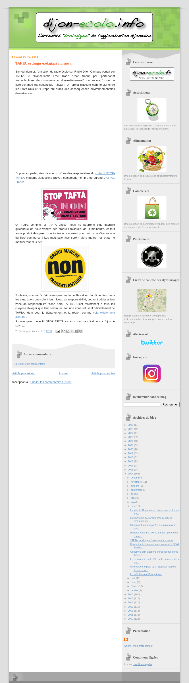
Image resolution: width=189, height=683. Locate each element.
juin (133, 502)
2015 (131, 469)
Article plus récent (23, 373)
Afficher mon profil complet (138, 645)
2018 (131, 457)
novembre (136, 481)
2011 (131, 602)
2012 (131, 598)
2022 (131, 441)
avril (133, 578)
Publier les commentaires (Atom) (51, 382)
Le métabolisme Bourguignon (146, 574)
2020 (131, 449)
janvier (135, 590)
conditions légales (142, 664)
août (133, 493)
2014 (131, 473)
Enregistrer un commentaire (30, 364)
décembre (136, 477)
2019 (131, 453)
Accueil (63, 373)
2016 (131, 465)
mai (133, 506)
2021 (131, 445)
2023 (131, 437)
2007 (131, 618)
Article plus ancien (103, 373)
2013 (131, 594)
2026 (131, 425)
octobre (135, 485)
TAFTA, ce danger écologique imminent (151, 540)
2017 (131, 461)
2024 (131, 433)
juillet (134, 498)
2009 (131, 610)
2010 (131, 606)
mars (134, 582)
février (134, 586)
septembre (137, 489)
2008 (131, 614)
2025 (131, 429)
